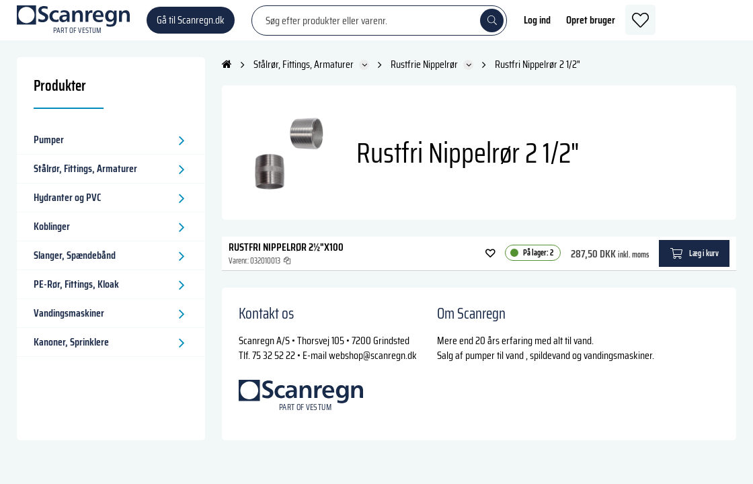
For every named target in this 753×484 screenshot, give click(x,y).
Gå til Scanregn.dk (191, 26)
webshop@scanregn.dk (373, 368)
